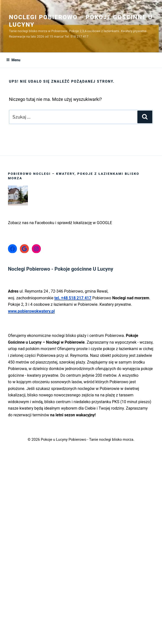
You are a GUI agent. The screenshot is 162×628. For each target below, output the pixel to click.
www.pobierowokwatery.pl (31, 311)
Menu (13, 60)
